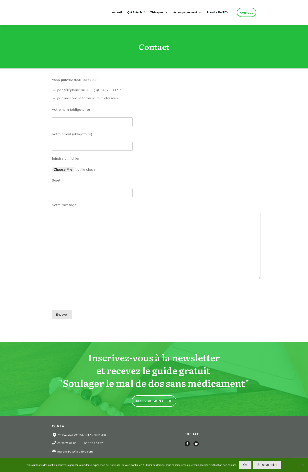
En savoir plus (267, 464)
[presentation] (82, 298)
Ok (245, 464)
